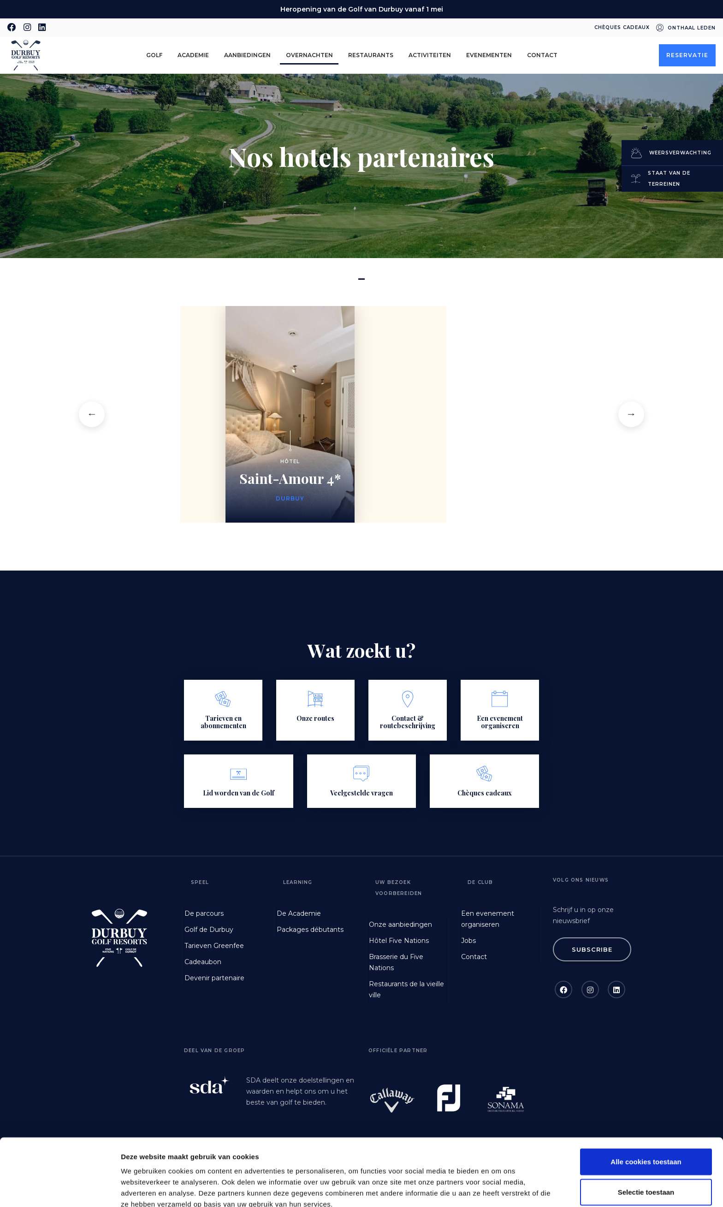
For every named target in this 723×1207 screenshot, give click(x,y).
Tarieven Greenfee (214, 946)
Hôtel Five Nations (399, 940)
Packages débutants (310, 929)
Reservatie (687, 55)
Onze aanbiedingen (400, 924)
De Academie (299, 913)
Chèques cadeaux (622, 27)
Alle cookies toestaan (645, 1094)
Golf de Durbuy (208, 929)
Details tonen (498, 1189)
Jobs (468, 940)
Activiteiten (430, 55)
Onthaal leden (692, 28)
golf (154, 55)
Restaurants (370, 55)
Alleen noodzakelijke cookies (646, 1155)
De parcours (204, 913)
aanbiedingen (247, 55)
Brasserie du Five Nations (396, 962)
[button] (92, 414)
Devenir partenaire (214, 978)
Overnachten (309, 55)
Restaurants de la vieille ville (406, 989)
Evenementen (489, 55)
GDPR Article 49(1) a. (413, 1159)
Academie (193, 55)
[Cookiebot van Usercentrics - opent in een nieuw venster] (59, 1189)
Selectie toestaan (646, 1125)
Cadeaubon (202, 962)
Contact (542, 55)
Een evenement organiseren (487, 919)
